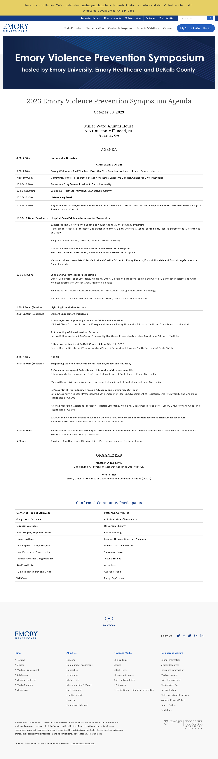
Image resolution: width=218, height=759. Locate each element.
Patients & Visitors (147, 28)
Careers (168, 28)
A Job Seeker (21, 674)
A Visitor (19, 664)
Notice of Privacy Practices (175, 694)
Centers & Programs (120, 28)
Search (210, 18)
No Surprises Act (169, 684)
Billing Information (170, 659)
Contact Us (72, 669)
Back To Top (109, 625)
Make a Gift (72, 679)
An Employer (21, 689)
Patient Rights (168, 689)
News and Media (123, 652)
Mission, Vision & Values (79, 684)
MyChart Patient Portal (196, 28)
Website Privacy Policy (173, 699)
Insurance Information (172, 669)
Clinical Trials (120, 659)
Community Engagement (79, 664)
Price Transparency (171, 679)
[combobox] (196, 18)
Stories (117, 664)
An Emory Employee (25, 679)
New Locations (74, 689)
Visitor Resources (170, 664)
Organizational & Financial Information (134, 689)
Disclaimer (166, 710)
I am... (18, 652)
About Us (71, 652)
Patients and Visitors (172, 652)
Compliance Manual (76, 704)
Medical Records (169, 674)
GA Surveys (120, 684)
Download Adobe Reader (83, 743)
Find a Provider (72, 28)
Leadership (72, 674)
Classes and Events (124, 674)
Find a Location (95, 28)
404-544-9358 (125, 10)
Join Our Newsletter (124, 679)
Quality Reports (74, 694)
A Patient (20, 659)
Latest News (120, 669)
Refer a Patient (168, 704)
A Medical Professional (27, 669)
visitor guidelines (93, 5)
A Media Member (24, 684)
